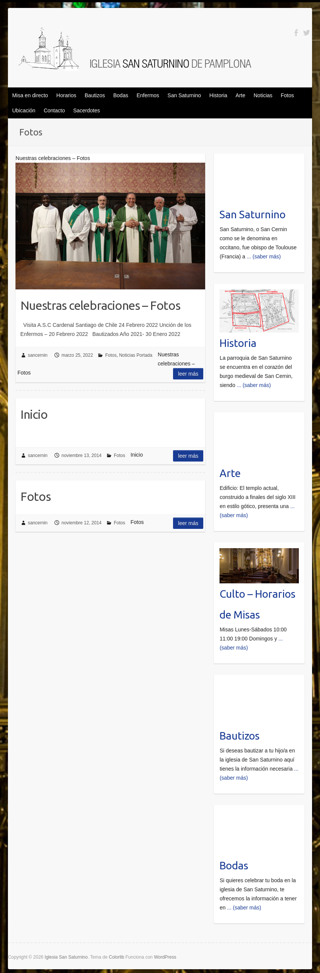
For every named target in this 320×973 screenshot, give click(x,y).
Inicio (34, 414)
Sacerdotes (86, 110)
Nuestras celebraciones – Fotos (100, 305)
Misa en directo (30, 95)
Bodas (120, 95)
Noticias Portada (135, 355)
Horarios (66, 95)
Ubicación (23, 110)
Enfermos (147, 95)
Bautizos (95, 95)
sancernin (38, 355)
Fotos (287, 95)
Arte (241, 95)
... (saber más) (264, 256)
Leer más (188, 374)
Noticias (263, 95)
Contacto (54, 110)
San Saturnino (184, 95)
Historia (218, 95)
